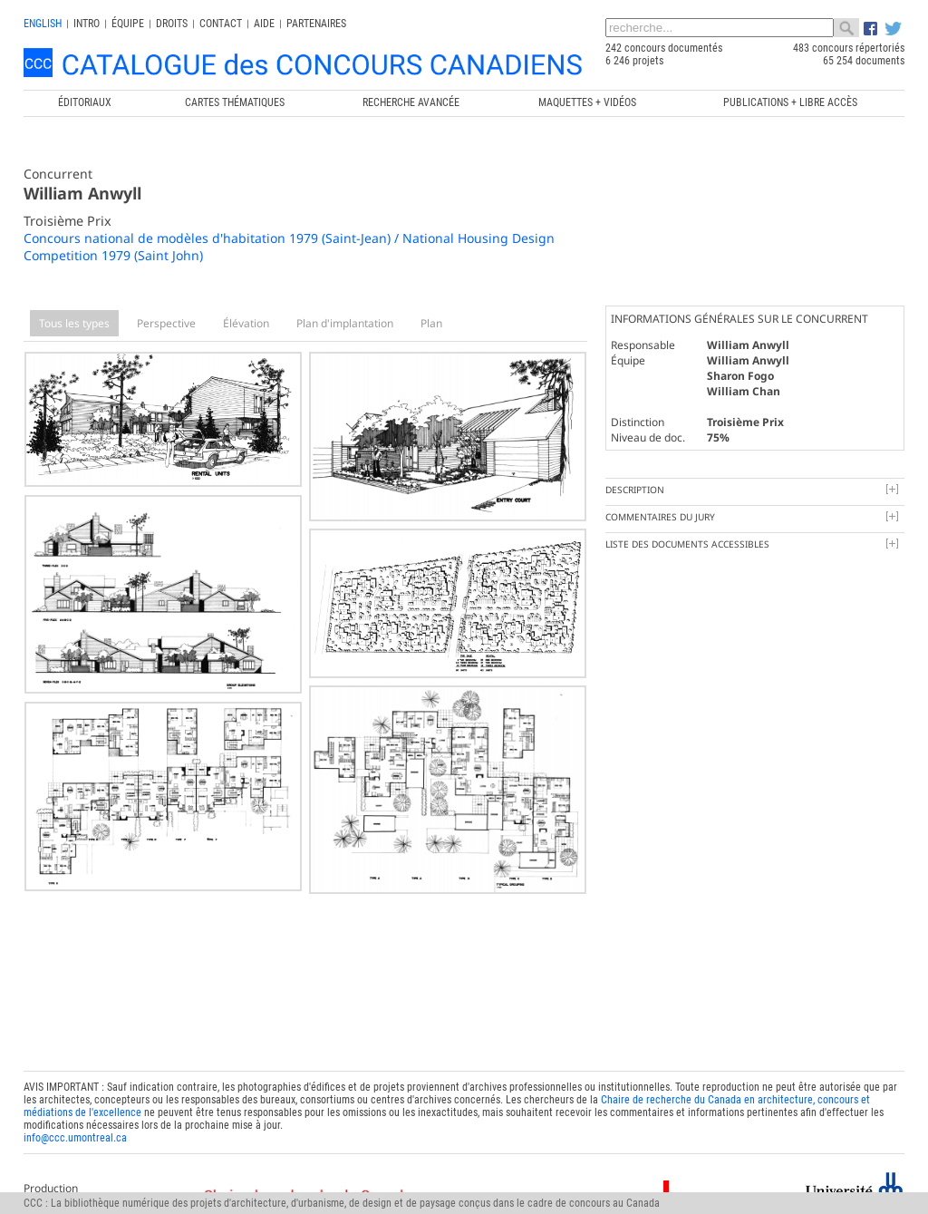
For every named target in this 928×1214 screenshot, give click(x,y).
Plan (431, 323)
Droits (172, 23)
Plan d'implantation (344, 323)
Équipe (127, 23)
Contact (220, 23)
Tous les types (74, 323)
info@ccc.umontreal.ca (75, 1128)
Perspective (166, 323)
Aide (264, 23)
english (43, 23)
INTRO (86, 23)
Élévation (246, 323)
